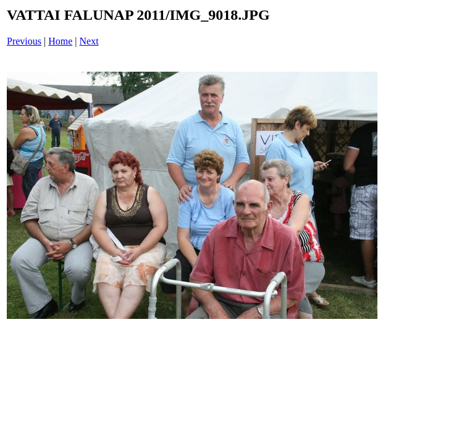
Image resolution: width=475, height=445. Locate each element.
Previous (24, 41)
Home (60, 41)
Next (89, 41)
